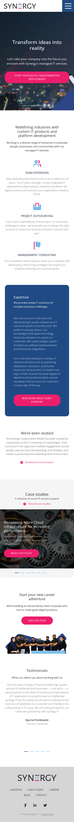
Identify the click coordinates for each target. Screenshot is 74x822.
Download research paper (37, 462)
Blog (27, 795)
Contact (41, 795)
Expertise (16, 789)
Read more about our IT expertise (37, 400)
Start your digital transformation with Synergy (37, 77)
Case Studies (35, 789)
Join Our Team (37, 620)
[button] (26, 751)
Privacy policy (47, 814)
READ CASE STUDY (21, 553)
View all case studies (37, 503)
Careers (54, 789)
